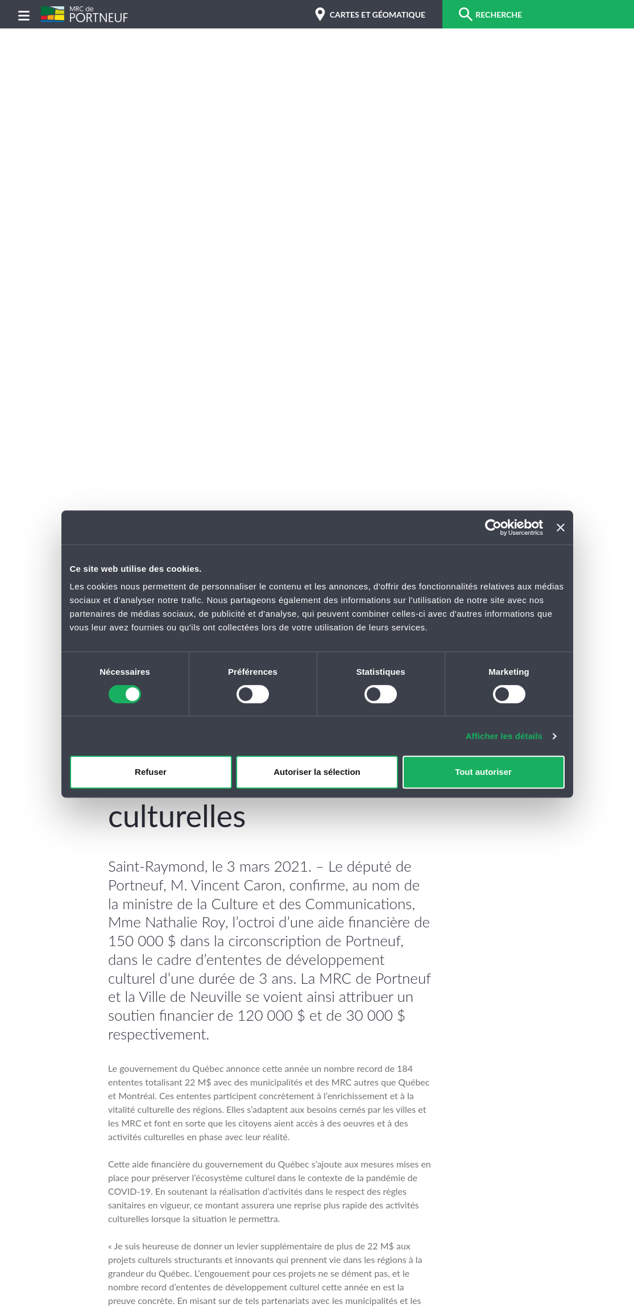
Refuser (151, 772)
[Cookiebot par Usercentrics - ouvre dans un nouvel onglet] (493, 527)
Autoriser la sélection (317, 772)
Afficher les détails (504, 736)
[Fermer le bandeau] (561, 527)
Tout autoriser (483, 772)
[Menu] (24, 14)
